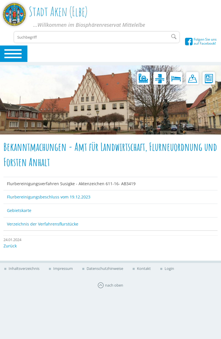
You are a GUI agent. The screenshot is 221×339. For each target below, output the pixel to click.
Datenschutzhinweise (104, 268)
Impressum (62, 268)
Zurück (10, 246)
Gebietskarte (19, 210)
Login (169, 268)
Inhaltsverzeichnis (23, 268)
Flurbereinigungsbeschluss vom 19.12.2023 (48, 197)
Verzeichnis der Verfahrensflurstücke (42, 224)
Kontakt (143, 268)
